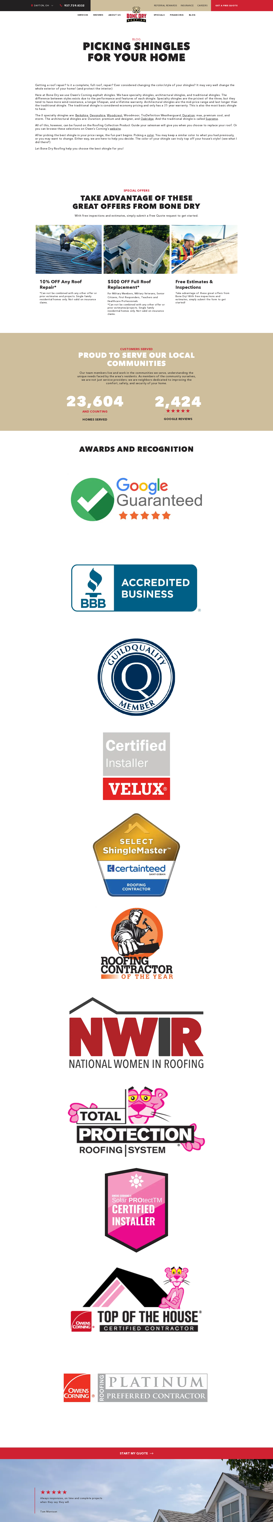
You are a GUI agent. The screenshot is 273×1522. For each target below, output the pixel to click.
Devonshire (97, 115)
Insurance (187, 5)
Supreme (212, 118)
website (115, 128)
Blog (192, 15)
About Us (114, 15)
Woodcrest (114, 115)
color (150, 135)
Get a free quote (226, 5)
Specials (159, 15)
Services (82, 15)
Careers (202, 5)
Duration (188, 115)
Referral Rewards (165, 5)
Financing (177, 15)
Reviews (98, 15)
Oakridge (147, 118)
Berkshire (81, 115)
